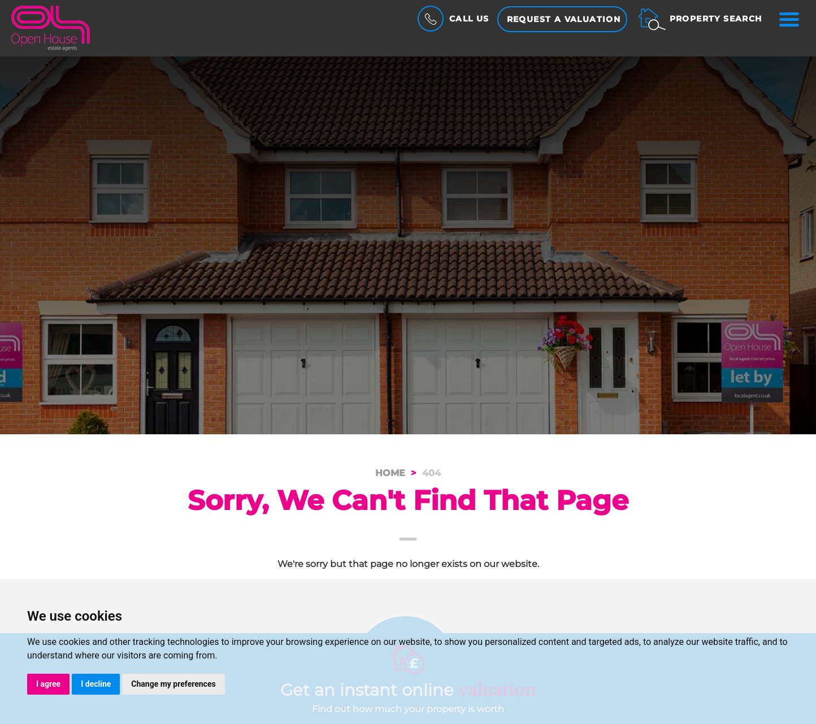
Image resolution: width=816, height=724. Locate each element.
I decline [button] (96, 683)
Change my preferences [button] (173, 683)
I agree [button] (48, 683)
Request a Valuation (564, 19)
